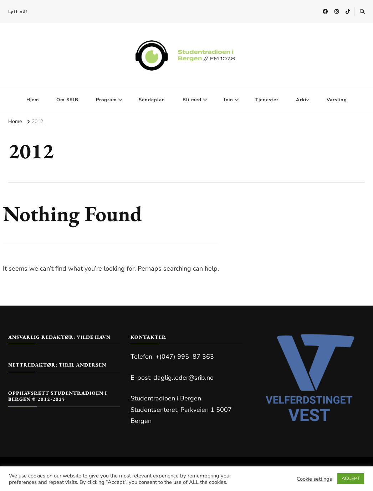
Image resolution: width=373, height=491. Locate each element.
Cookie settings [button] (314, 479)
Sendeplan (152, 100)
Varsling (337, 100)
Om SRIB (67, 100)
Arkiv (302, 100)
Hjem (32, 100)
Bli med (192, 100)
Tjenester (267, 100)
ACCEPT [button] (351, 478)
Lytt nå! (17, 12)
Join (228, 100)
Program (106, 100)
